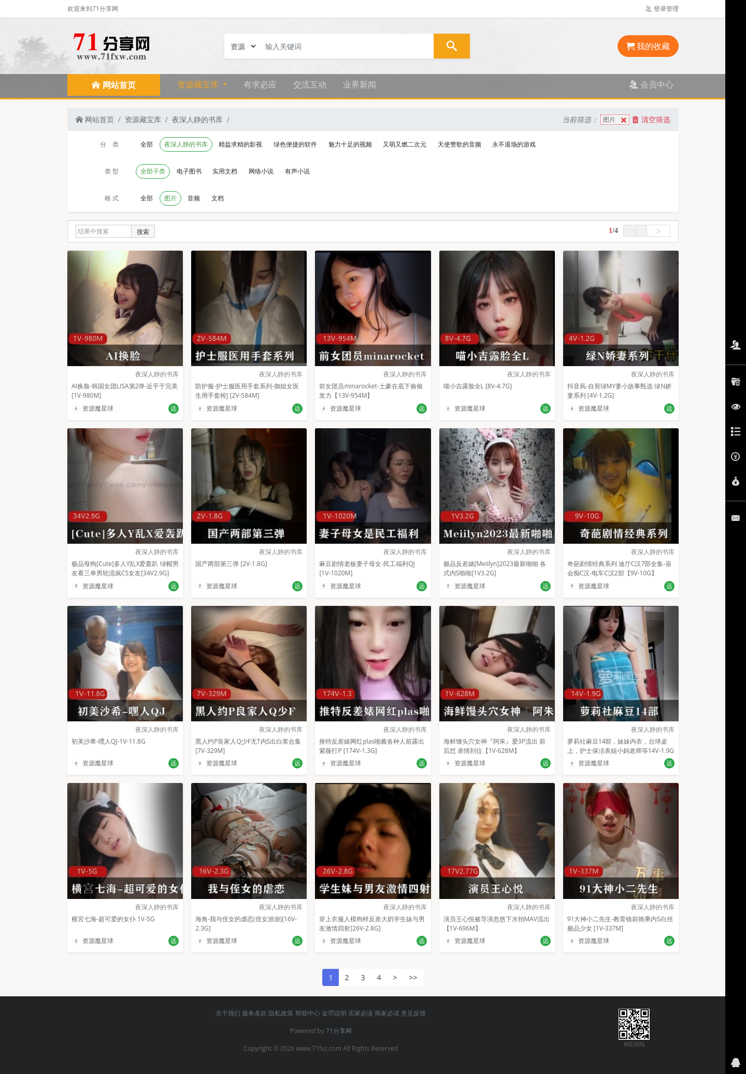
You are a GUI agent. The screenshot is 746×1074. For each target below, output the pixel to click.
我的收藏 (648, 46)
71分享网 (339, 1030)
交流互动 (309, 84)
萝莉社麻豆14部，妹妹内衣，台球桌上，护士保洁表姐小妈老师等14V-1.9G (620, 746)
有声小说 (297, 171)
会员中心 (651, 84)
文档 (217, 198)
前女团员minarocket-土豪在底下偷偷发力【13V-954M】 (370, 391)
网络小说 (261, 171)
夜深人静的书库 (197, 119)
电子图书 (189, 171)
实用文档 (224, 171)
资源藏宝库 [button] (199, 84)
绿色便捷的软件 (295, 144)
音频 (194, 198)
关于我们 (228, 1013)
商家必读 (387, 1013)
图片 (616, 120)
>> (413, 977)
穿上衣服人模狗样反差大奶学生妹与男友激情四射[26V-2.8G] (372, 924)
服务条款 (254, 1013)
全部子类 (152, 171)
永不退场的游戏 (514, 144)
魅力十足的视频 (350, 144)
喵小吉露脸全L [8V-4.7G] (477, 386)
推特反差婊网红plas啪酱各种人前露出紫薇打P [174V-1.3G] (371, 746)
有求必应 (260, 84)
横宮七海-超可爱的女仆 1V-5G (112, 919)
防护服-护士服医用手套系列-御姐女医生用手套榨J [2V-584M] (247, 391)
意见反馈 (413, 1013)
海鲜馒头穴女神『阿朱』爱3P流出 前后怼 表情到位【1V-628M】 (494, 746)
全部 (146, 144)
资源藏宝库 (143, 119)
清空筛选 (651, 119)
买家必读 (360, 1013)
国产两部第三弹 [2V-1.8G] (231, 563)
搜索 (143, 231)
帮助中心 (307, 1013)
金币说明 (334, 1013)
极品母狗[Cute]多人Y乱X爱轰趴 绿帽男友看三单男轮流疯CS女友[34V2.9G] (125, 568)
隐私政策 (280, 1013)
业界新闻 (359, 84)
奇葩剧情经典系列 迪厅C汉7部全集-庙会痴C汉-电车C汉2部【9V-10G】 (619, 568)
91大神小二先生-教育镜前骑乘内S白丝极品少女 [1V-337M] (620, 924)
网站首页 (95, 119)
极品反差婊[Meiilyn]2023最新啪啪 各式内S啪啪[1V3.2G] (494, 568)
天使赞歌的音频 (459, 144)
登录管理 (662, 8)
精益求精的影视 (240, 144)
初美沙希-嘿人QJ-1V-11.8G (108, 741)
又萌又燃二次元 (404, 144)
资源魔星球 (92, 408)
